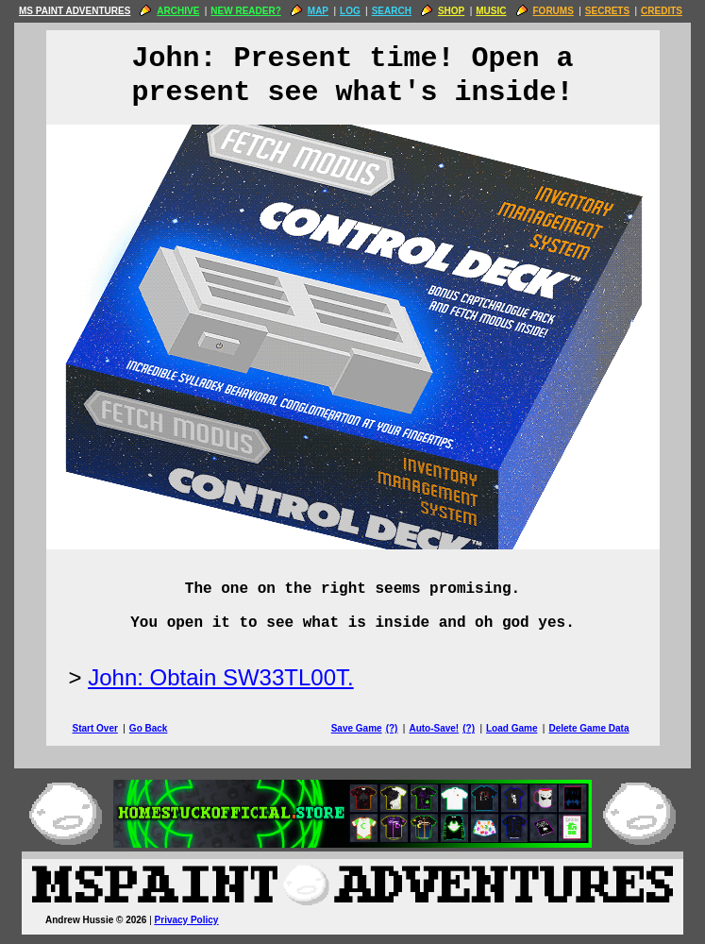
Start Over (95, 728)
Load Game (511, 728)
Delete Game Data (588, 728)
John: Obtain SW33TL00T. (220, 677)
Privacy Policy (187, 920)
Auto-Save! (434, 728)
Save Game (356, 728)
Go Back (148, 728)
